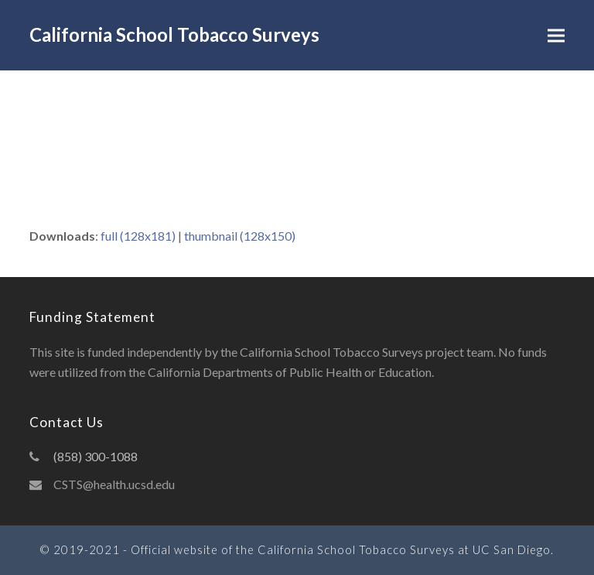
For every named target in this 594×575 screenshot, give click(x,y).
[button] (556, 35)
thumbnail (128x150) (239, 235)
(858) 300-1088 (95, 456)
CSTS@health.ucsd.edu (114, 484)
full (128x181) (138, 235)
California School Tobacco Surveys (174, 34)
